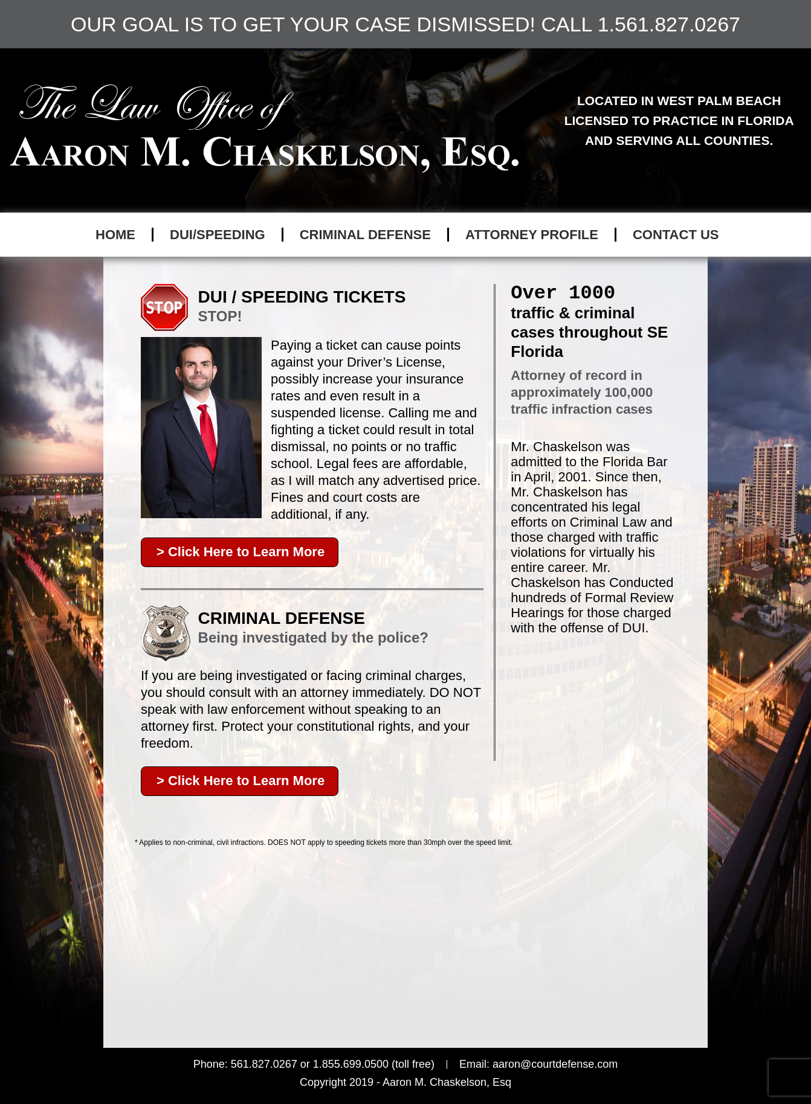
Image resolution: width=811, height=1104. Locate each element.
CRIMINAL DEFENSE (365, 235)
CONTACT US (676, 235)
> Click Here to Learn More (241, 551)
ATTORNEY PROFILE (531, 235)
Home (115, 235)
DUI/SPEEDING (217, 235)
